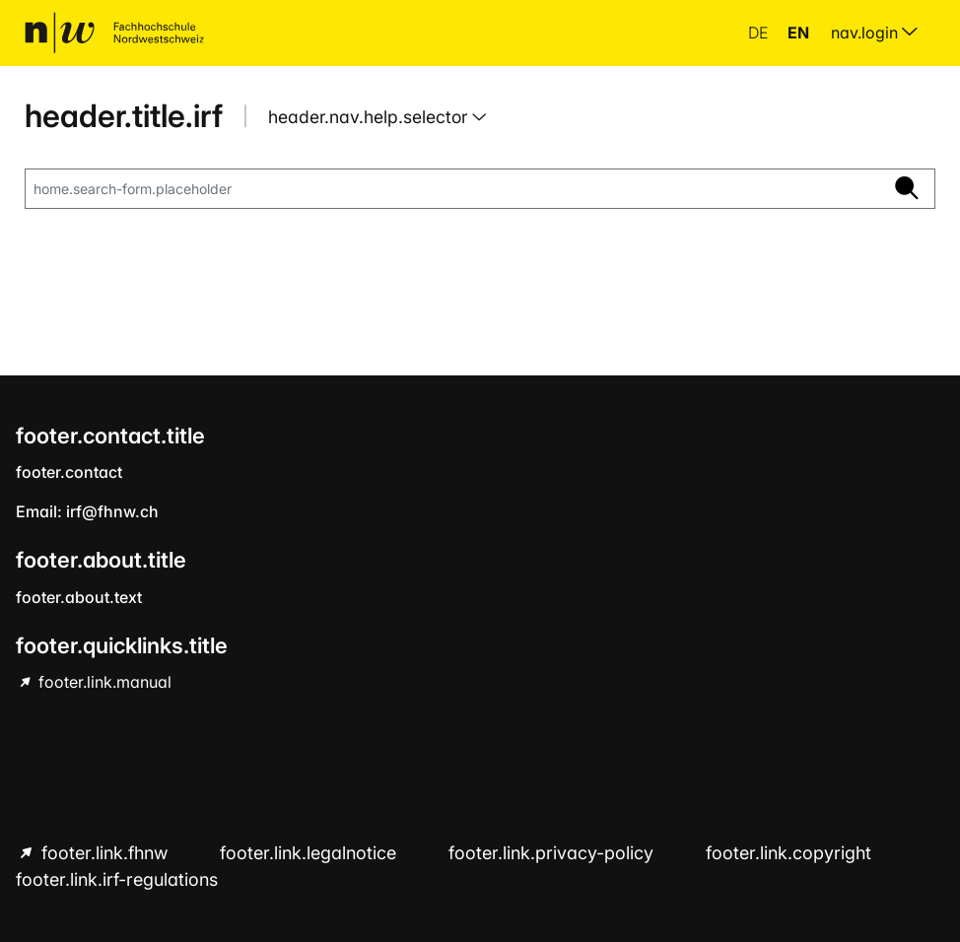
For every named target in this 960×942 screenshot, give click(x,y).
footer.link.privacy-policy (553, 852)
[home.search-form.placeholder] (452, 189)
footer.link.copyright (788, 852)
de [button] (760, 32)
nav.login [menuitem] (874, 32)
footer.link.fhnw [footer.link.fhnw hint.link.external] (104, 852)
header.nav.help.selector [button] (370, 116)
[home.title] (114, 32)
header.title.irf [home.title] (124, 116)
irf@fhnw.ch (112, 511)
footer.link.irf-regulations (117, 879)
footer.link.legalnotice (310, 852)
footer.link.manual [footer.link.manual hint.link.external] (102, 682)
